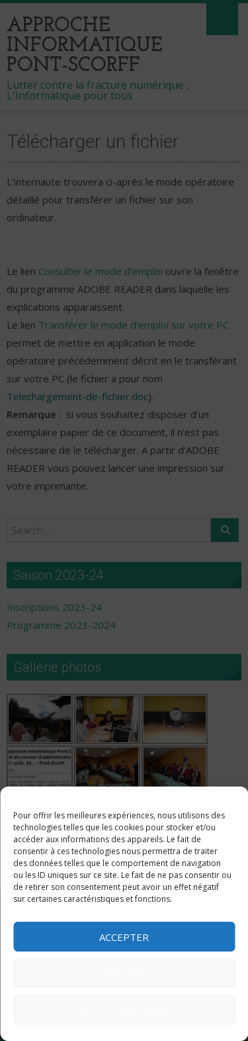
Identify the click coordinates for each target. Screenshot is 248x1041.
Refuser (124, 973)
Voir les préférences (124, 1009)
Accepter (124, 937)
